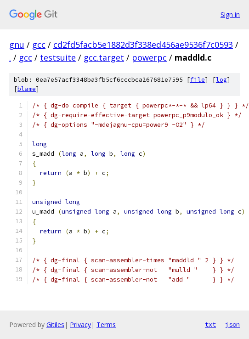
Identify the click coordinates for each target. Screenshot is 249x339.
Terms (106, 324)
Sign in (230, 14)
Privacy (80, 324)
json (232, 324)
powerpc (149, 57)
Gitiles (55, 324)
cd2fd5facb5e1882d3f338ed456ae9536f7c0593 (143, 44)
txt (210, 324)
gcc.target (104, 57)
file (197, 80)
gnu (16, 44)
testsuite (58, 57)
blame (26, 89)
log (221, 80)
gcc (38, 44)
